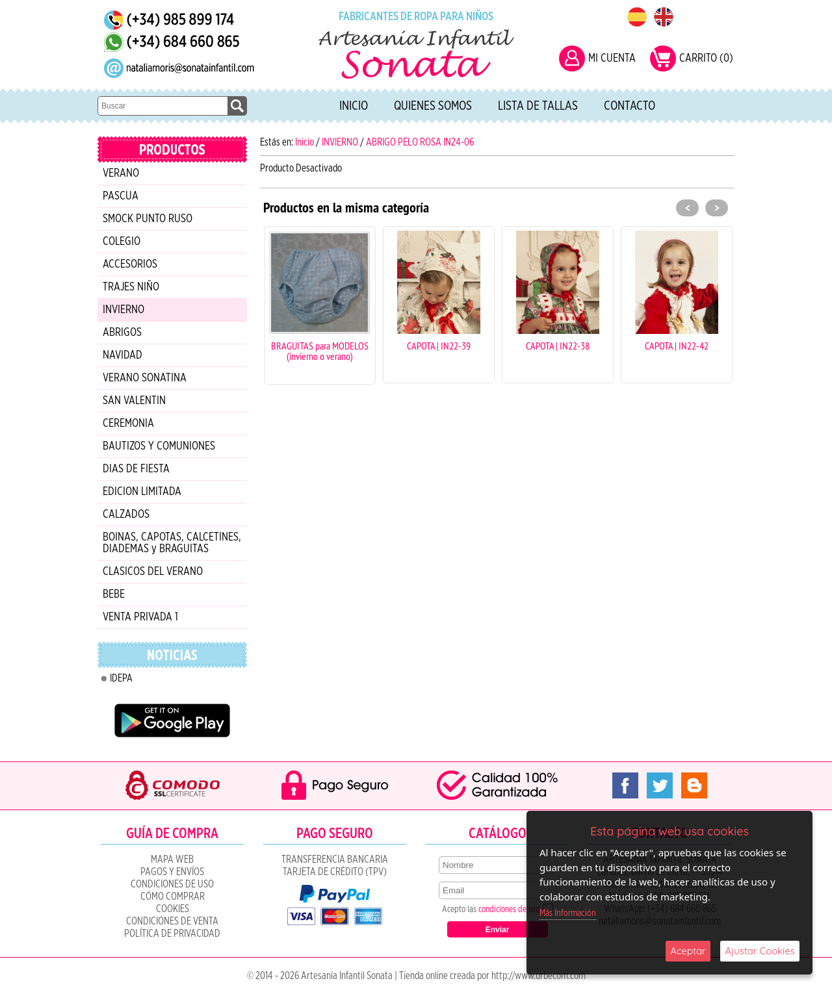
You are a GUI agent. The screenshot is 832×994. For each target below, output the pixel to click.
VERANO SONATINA (145, 378)
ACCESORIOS (130, 264)
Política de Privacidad (172, 933)
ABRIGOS (122, 332)
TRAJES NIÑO (131, 287)
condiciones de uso (509, 909)
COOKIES (172, 909)
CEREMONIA (128, 423)
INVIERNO (123, 310)
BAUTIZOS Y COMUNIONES (159, 446)
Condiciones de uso (172, 884)
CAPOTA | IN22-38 (558, 345)
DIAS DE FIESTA (136, 469)
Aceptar (688, 951)
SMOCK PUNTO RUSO (147, 219)
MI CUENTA (612, 58)
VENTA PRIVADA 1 (140, 617)
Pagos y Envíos (172, 872)
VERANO (121, 173)
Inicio (353, 105)
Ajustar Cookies (760, 951)
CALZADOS (126, 514)
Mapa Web (172, 859)
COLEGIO (121, 242)
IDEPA (121, 678)
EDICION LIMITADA (142, 492)
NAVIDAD (122, 355)
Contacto (629, 105)
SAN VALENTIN (134, 401)
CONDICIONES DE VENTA (172, 921)
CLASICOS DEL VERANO (153, 572)
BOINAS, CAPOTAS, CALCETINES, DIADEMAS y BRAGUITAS (172, 543)
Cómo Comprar (172, 896)
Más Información (568, 913)
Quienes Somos (433, 105)
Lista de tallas (538, 105)
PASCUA (120, 196)
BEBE (114, 594)
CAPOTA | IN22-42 (676, 345)
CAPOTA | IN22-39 (439, 345)
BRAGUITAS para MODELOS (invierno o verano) (320, 351)
